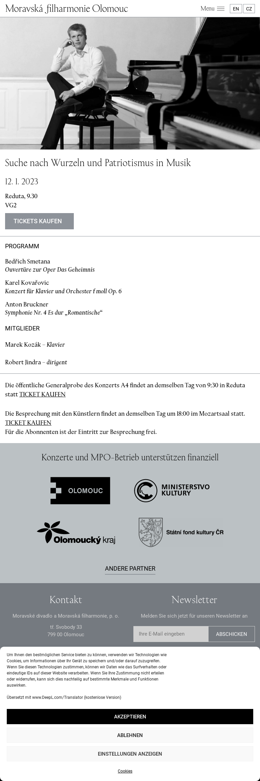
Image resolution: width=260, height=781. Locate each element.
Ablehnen (130, 735)
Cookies (125, 771)
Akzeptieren (130, 717)
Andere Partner (130, 568)
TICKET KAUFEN (42, 394)
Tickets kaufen (38, 221)
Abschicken (231, 634)
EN (236, 9)
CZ (249, 9)
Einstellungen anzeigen (130, 754)
